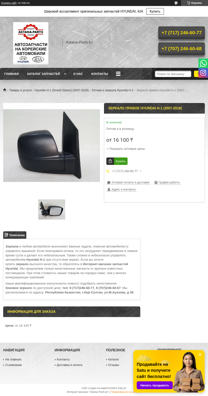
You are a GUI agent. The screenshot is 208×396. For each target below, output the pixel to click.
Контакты (99, 74)
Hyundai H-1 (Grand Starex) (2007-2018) (62, 90)
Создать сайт (9, 2)
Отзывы (113, 365)
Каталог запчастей (43, 74)
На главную (13, 359)
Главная (11, 74)
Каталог (113, 359)
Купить (155, 11)
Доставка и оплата (70, 365)
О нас (78, 74)
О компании (13, 365)
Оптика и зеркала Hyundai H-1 (112, 90)
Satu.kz (122, 388)
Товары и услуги (20, 90)
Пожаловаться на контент (126, 391)
